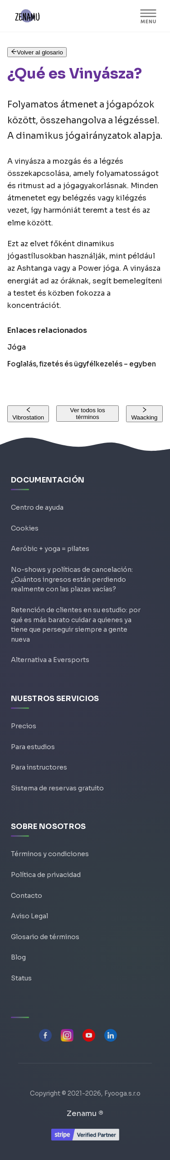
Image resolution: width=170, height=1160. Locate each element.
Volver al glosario (37, 52)
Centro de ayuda (37, 507)
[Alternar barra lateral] (148, 16)
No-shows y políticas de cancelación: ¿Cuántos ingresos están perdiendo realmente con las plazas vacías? (72, 579)
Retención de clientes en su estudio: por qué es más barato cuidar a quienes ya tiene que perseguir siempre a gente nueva (76, 624)
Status (21, 978)
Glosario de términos (45, 937)
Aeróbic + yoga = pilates (50, 549)
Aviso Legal (29, 916)
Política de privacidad (46, 875)
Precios (23, 726)
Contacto (26, 896)
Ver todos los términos (87, 413)
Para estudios (33, 747)
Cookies (25, 528)
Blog (18, 957)
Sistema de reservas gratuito (57, 788)
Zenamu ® (85, 1113)
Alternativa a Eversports (50, 660)
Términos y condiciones (50, 854)
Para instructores (39, 767)
